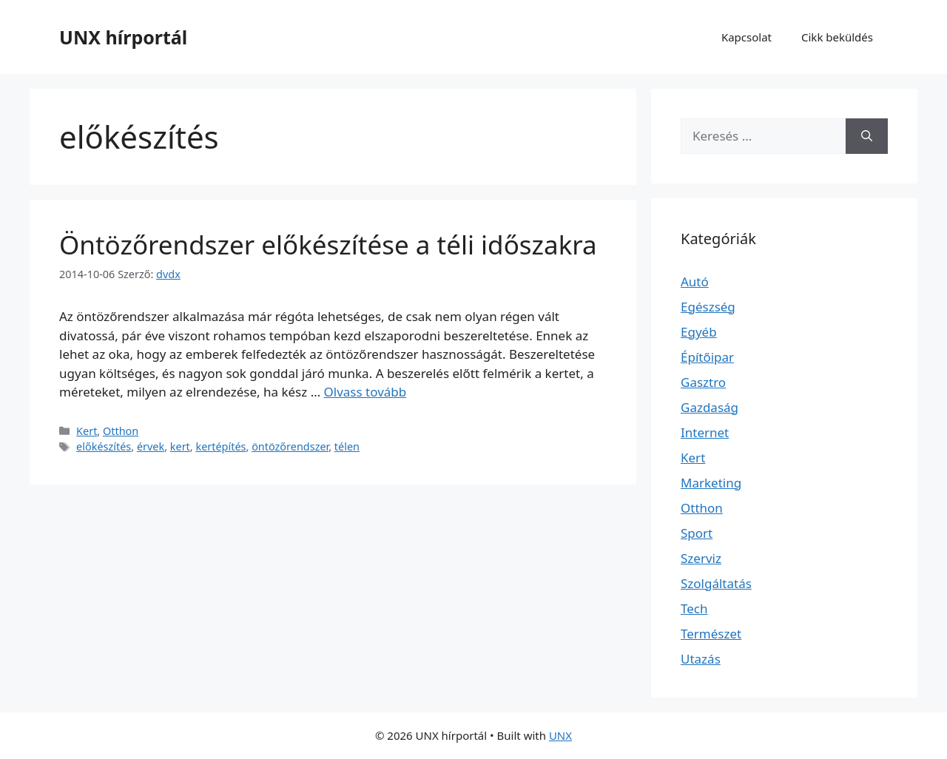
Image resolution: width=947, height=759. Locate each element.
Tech (694, 608)
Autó (695, 281)
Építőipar (707, 356)
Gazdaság (709, 407)
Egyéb (699, 331)
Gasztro (703, 382)
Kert (86, 431)
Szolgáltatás (716, 583)
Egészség (708, 306)
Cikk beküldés (837, 37)
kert (180, 446)
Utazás (701, 658)
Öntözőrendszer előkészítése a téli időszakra (328, 244)
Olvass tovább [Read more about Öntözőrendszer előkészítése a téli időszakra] (365, 391)
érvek (150, 446)
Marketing (711, 482)
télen (347, 446)
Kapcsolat (746, 37)
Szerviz (701, 558)
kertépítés (220, 446)
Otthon (120, 431)
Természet (711, 633)
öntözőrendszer (290, 446)
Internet (705, 432)
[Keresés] (867, 136)
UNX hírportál (123, 37)
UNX (560, 735)
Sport (696, 533)
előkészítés (103, 446)
